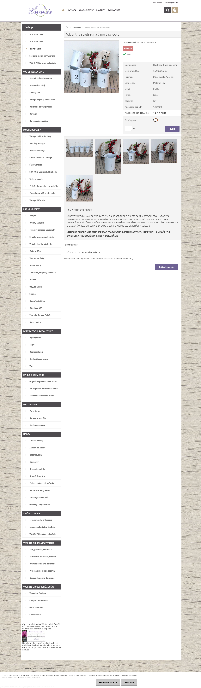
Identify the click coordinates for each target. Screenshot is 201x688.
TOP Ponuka (76, 27)
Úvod (68, 27)
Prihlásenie (157, 2)
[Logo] (40, 10)
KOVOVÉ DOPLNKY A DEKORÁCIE (99, 236)
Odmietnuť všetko (108, 682)
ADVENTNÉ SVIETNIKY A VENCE (125, 232)
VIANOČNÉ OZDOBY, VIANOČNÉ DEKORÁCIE (88, 232)
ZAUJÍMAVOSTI (114, 10)
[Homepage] (63, 10)
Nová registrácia (171, 2)
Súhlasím (129, 682)
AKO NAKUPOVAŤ (86, 10)
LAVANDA (72, 10)
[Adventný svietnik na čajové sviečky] (91, 41)
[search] (167, 10)
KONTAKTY (100, 10)
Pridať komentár (166, 267)
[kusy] (128, 128)
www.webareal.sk (47, 668)
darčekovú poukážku (42, 643)
